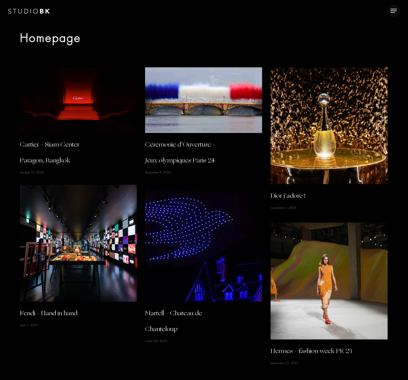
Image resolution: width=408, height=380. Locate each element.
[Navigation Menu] (393, 11)
